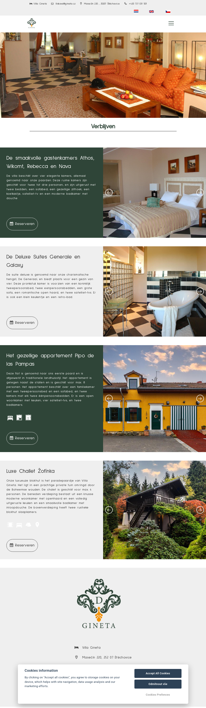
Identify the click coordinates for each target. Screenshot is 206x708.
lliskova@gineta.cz (63, 4)
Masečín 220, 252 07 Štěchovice (107, 658)
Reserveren (22, 225)
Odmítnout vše (157, 684)
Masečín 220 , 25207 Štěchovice (100, 4)
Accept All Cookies (158, 673)
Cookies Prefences (158, 694)
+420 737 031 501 (135, 4)
